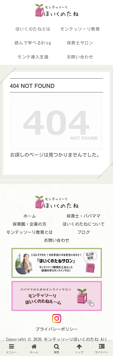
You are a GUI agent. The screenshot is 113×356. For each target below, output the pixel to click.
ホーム (29, 216)
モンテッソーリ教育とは (29, 232)
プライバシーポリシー (57, 329)
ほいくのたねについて (83, 224)
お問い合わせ (56, 240)
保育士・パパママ (83, 216)
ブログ (83, 232)
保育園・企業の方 (29, 224)
